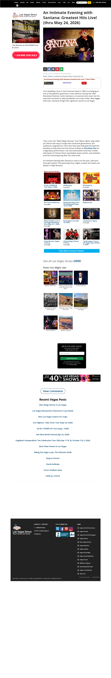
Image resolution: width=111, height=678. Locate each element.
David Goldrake (53, 468)
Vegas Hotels (84, 536)
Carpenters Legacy (90, 225)
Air (27, 2)
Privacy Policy (95, 583)
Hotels (22, 2)
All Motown (67, 190)
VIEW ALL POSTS (53, 480)
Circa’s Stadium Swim (53, 474)
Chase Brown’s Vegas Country (52, 246)
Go (89, 2)
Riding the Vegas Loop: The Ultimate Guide (53, 457)
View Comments (53, 395)
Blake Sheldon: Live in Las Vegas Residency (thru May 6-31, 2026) (52, 227)
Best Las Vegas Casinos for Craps (52, 421)
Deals (32, 2)
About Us (83, 578)
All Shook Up (87, 190)
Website (38, 538)
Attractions (52, 2)
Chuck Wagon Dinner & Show (71, 246)
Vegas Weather (84, 550)
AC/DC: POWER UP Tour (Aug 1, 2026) (50, 190)
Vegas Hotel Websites (86, 560)
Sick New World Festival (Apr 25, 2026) (53, 439)
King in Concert (53, 463)
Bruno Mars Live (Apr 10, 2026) (71, 226)
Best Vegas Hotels (85, 546)
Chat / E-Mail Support (42, 535)
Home (16, 2)
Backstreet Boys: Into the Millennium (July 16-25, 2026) (71, 208)
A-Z (69, 2)
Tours (44, 2)
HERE (77, 265)
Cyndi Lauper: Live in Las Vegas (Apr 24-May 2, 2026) (91, 247)
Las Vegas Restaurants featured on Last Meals (52, 415)
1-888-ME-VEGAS (100, 2)
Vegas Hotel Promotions (87, 532)
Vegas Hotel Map (85, 557)
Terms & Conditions (84, 583)
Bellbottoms (87, 207)
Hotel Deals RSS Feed (86, 571)
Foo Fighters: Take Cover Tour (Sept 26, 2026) (53, 427)
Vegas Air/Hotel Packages (88, 539)
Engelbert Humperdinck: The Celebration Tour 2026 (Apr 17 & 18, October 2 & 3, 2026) (53, 445)
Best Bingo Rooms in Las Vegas (52, 409)
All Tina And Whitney (51, 207)
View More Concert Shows (72, 255)
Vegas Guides (84, 553)
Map (73, 2)
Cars (59, 2)
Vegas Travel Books (86, 574)
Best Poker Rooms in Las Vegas (52, 451)
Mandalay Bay (90, 153)
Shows (38, 2)
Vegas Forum (84, 564)
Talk (64, 2)
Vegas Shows (84, 543)
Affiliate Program (85, 567)
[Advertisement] (56, 507)
